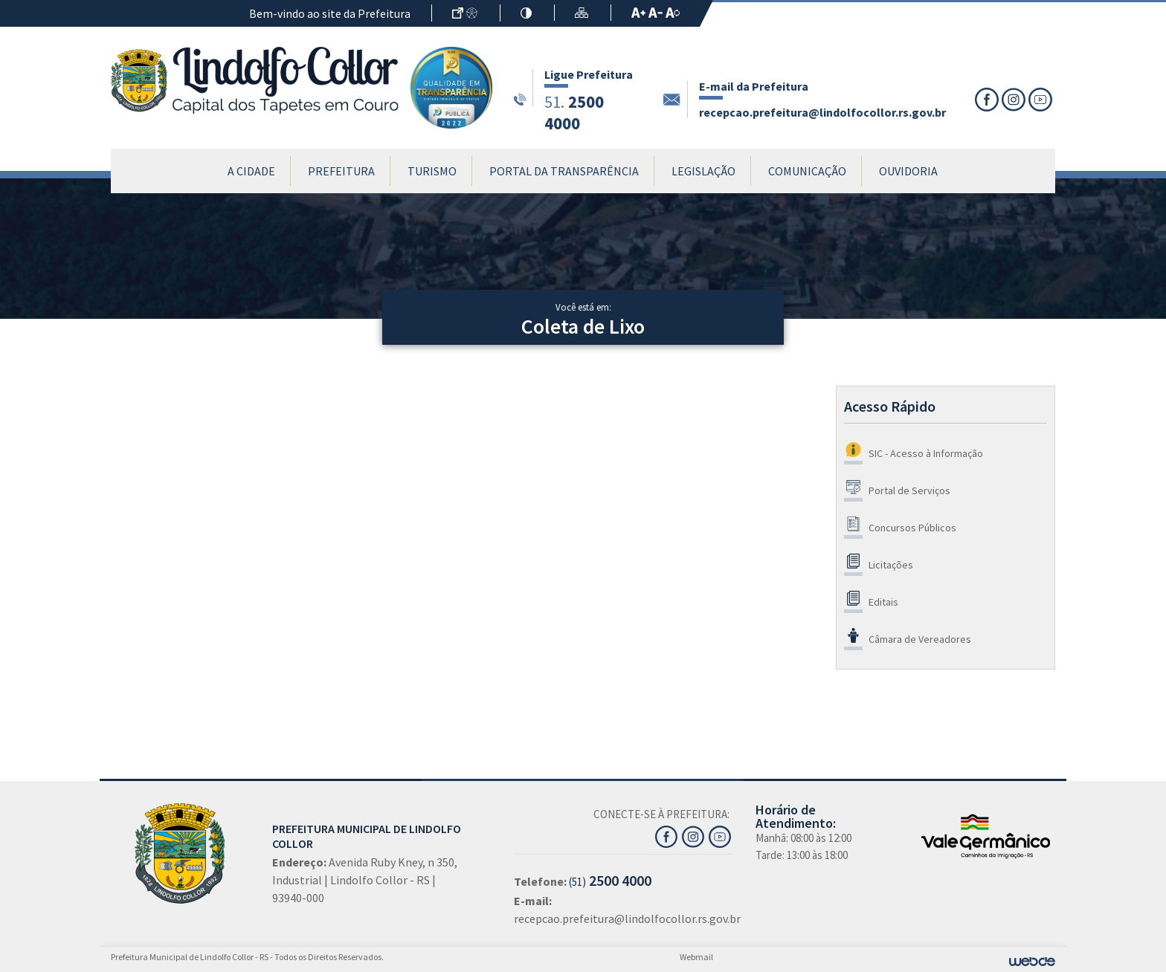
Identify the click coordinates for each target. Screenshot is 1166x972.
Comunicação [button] (807, 170)
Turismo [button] (432, 170)
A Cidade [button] (251, 170)
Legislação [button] (703, 170)
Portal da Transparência (564, 170)
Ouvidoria (908, 170)
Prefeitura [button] (341, 170)
